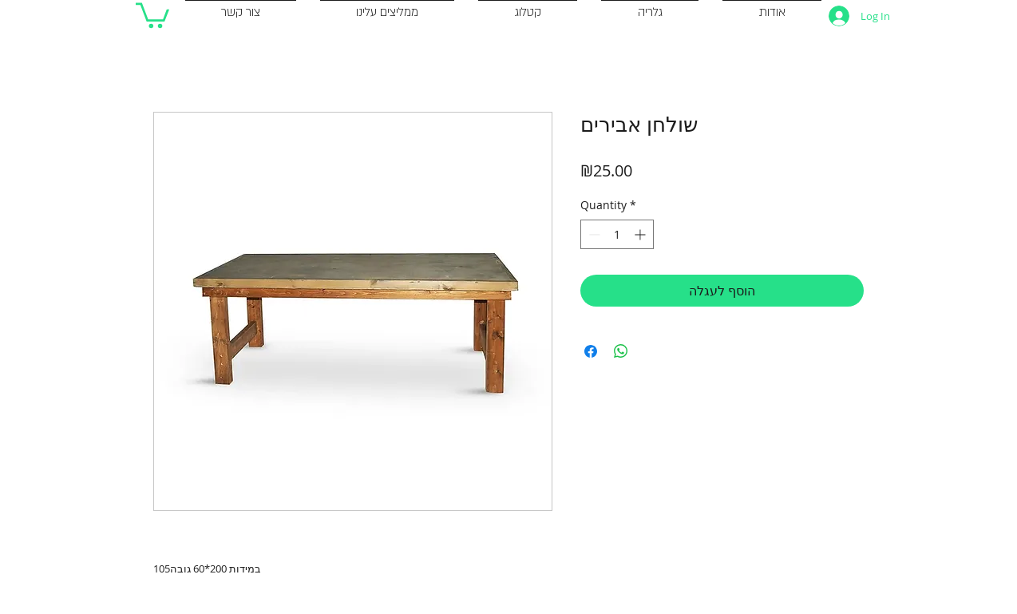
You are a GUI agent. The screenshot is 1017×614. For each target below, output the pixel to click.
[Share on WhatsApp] (621, 351)
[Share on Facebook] (590, 351)
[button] (152, 14)
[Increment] (641, 234)
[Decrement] (593, 234)
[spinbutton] (617, 234)
